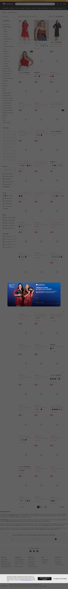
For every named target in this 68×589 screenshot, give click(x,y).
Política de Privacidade (26, 580)
